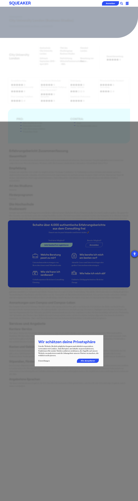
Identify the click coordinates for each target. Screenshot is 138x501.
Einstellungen (44, 361)
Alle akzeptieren (88, 360)
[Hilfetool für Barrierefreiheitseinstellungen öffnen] (134, 254)
